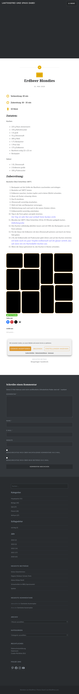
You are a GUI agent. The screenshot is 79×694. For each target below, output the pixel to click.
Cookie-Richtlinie (29, 353)
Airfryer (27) (15, 515)
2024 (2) (14, 540)
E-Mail (9, 430)
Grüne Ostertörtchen (18, 572)
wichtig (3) (14, 527)
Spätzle (13, 588)
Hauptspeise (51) (16, 498)
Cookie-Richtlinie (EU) (18, 653)
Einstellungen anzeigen (57, 349)
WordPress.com (54, 690)
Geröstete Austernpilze (28, 603)
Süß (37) (13, 507)
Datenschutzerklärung (41, 353)
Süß (39, 75)
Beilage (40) (15, 503)
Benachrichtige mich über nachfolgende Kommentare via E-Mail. (33, 452)
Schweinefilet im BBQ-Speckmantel (23, 584)
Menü (72, 3)
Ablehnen (37, 349)
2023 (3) (14, 544)
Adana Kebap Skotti (17, 580)
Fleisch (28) (15, 511)
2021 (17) (14, 552)
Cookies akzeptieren (20, 349)
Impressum (51, 353)
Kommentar (11, 394)
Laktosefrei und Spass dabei (18, 3)
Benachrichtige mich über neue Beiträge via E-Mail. (27, 460)
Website (9, 440)
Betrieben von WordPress (28, 690)
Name (9, 421)
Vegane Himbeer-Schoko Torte (21, 576)
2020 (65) (14, 557)
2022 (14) (14, 548)
